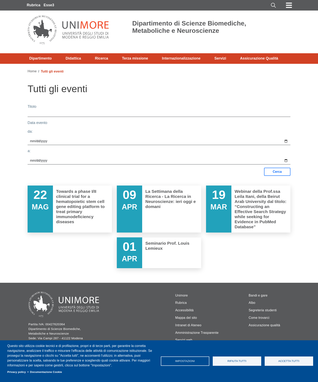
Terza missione (135, 58)
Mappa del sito (186, 317)
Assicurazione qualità (264, 325)
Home (32, 71)
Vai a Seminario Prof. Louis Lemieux (159, 252)
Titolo (32, 107)
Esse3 (49, 5)
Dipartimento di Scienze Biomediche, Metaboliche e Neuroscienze (189, 27)
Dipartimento (40, 58)
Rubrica (33, 5)
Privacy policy (16, 371)
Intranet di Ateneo (188, 325)
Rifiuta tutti (236, 361)
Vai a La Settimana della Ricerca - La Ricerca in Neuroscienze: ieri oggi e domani (159, 209)
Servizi (220, 58)
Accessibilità (184, 310)
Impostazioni (185, 361)
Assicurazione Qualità (259, 58)
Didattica (73, 58)
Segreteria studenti (263, 310)
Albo (252, 302)
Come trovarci (259, 317)
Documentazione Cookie (46, 371)
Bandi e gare (258, 295)
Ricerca (101, 58)
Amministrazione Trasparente (197, 332)
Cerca (277, 171)
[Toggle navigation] (289, 5)
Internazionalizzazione (181, 58)
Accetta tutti (288, 361)
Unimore (181, 295)
